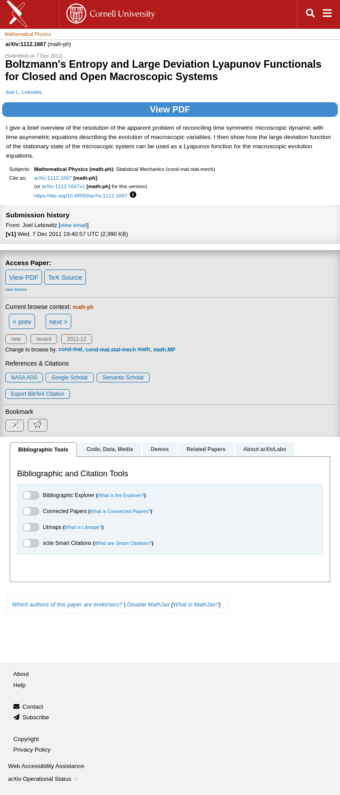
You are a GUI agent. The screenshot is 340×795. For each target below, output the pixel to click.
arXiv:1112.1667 (53, 178)
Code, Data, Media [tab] (109, 449)
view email (73, 225)
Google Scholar (69, 377)
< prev (22, 321)
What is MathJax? (196, 604)
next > (58, 321)
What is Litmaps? (83, 527)
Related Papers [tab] (205, 449)
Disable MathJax (148, 604)
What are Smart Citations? (123, 543)
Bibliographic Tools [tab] (43, 450)
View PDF (170, 109)
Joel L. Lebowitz (23, 92)
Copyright (26, 739)
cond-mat (70, 350)
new (16, 339)
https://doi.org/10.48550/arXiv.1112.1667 (80, 195)
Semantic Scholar (123, 377)
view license (16, 289)
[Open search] (310, 14)
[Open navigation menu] (327, 14)
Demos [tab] (160, 449)
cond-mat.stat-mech (110, 350)
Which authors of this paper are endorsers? (67, 604)
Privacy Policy (31, 749)
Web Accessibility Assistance (46, 766)
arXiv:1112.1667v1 (63, 186)
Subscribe (36, 717)
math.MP (164, 350)
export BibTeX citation (37, 394)
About (21, 674)
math (143, 350)
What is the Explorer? (121, 495)
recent (43, 339)
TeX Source (65, 277)
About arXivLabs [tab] (264, 449)
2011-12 (76, 339)
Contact (33, 706)
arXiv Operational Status (43, 779)
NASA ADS (24, 377)
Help (19, 685)
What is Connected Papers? (120, 511)
